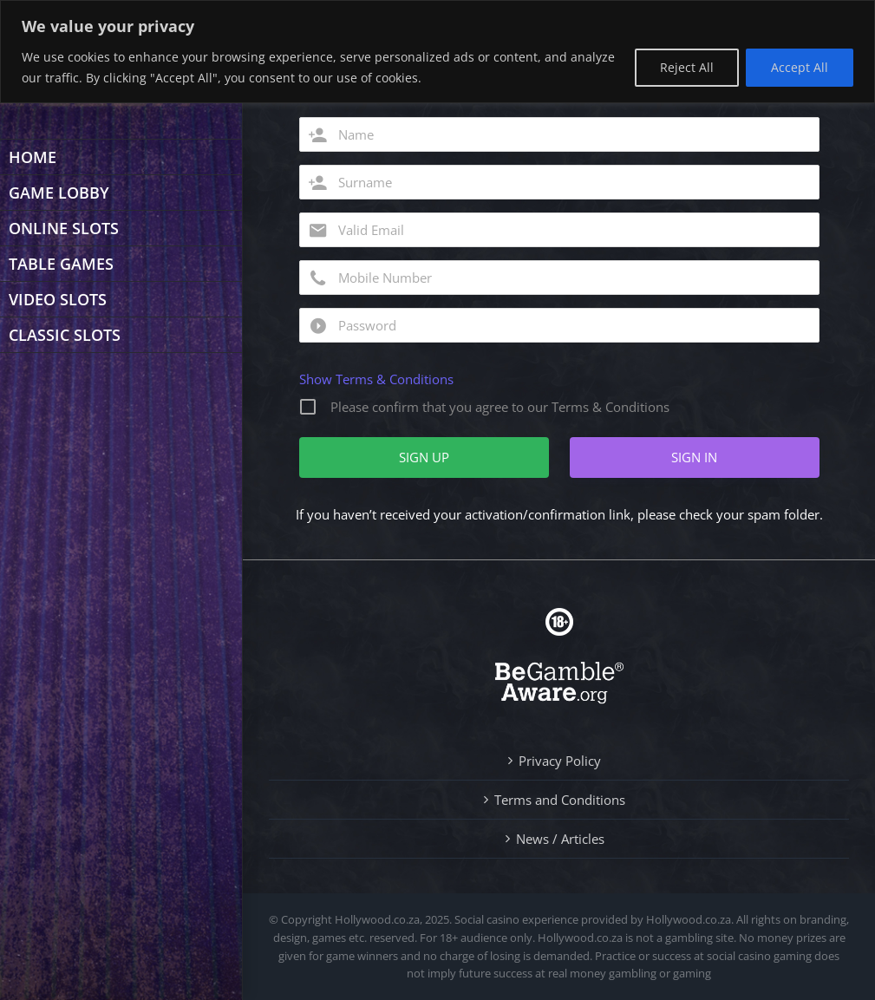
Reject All (687, 67)
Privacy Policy (560, 760)
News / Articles (560, 838)
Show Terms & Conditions (376, 379)
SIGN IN (694, 457)
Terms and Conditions (559, 799)
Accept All (799, 67)
